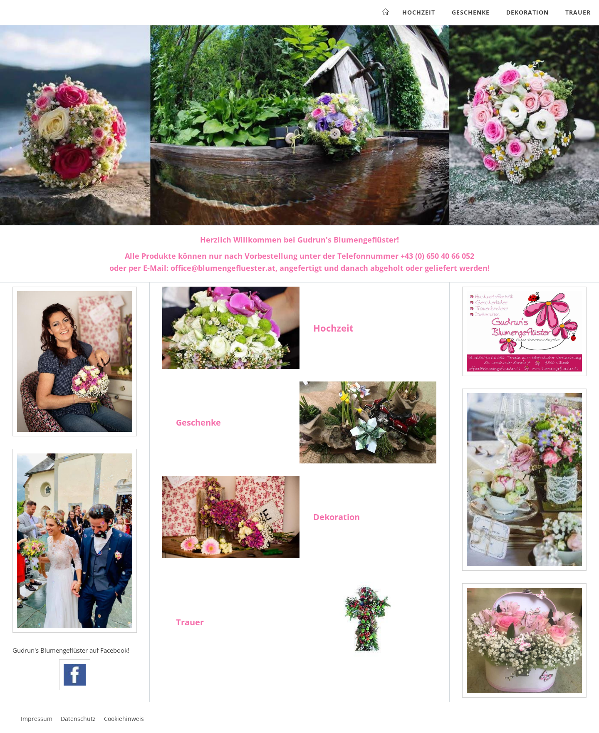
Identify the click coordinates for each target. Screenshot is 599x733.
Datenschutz (78, 719)
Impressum (36, 719)
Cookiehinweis (124, 719)
